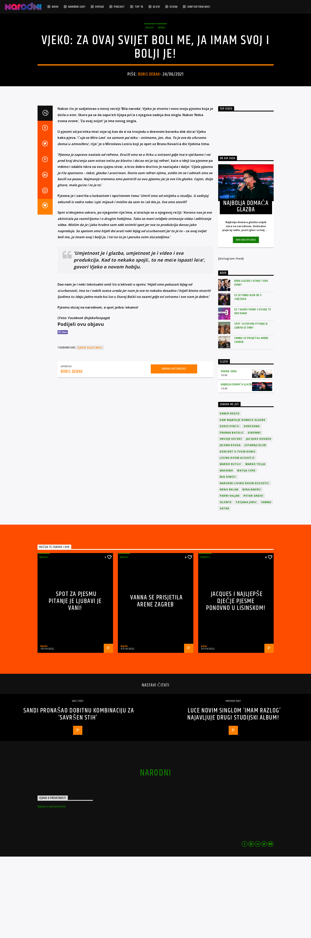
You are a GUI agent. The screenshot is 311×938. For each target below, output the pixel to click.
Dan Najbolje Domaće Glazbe (242, 501)
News (161, 68)
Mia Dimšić (228, 558)
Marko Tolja (255, 545)
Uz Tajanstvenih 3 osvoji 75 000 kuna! (252, 393)
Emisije (99, 6)
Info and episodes (246, 321)
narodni (155, 854)
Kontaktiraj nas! (198, 6)
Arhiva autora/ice (174, 450)
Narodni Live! (76, 6)
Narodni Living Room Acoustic (244, 564)
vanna (266, 583)
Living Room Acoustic (237, 539)
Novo (55, 6)
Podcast (119, 6)
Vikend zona (229, 452)
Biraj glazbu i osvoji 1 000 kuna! (251, 364)
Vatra (224, 590)
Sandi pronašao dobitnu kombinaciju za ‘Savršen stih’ (78, 795)
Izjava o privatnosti (52, 888)
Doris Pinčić (230, 507)
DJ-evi (156, 6)
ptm (204, 727)
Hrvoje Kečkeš (231, 520)
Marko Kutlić (230, 545)
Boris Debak (149, 115)
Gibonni (254, 514)
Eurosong (252, 507)
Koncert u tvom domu (237, 533)
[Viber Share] (63, 414)
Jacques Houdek (258, 520)
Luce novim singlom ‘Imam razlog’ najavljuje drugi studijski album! (234, 795)
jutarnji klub (255, 526)
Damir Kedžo (230, 495)
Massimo (226, 552)
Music (150, 68)
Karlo (43, 727)
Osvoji (174, 6)
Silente (225, 583)
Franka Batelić (232, 514)
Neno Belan (229, 571)
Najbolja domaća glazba (237, 465)
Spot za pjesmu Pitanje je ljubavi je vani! (251, 407)
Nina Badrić (251, 571)
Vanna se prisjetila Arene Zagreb (251, 421)
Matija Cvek (246, 552)
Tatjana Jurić (246, 583)
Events (205, 638)
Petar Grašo (253, 577)
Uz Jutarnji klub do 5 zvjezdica (248, 378)
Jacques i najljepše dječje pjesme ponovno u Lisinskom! (236, 682)
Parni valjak (230, 577)
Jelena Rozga (230, 526)
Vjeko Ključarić (89, 429)
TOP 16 (139, 6)
